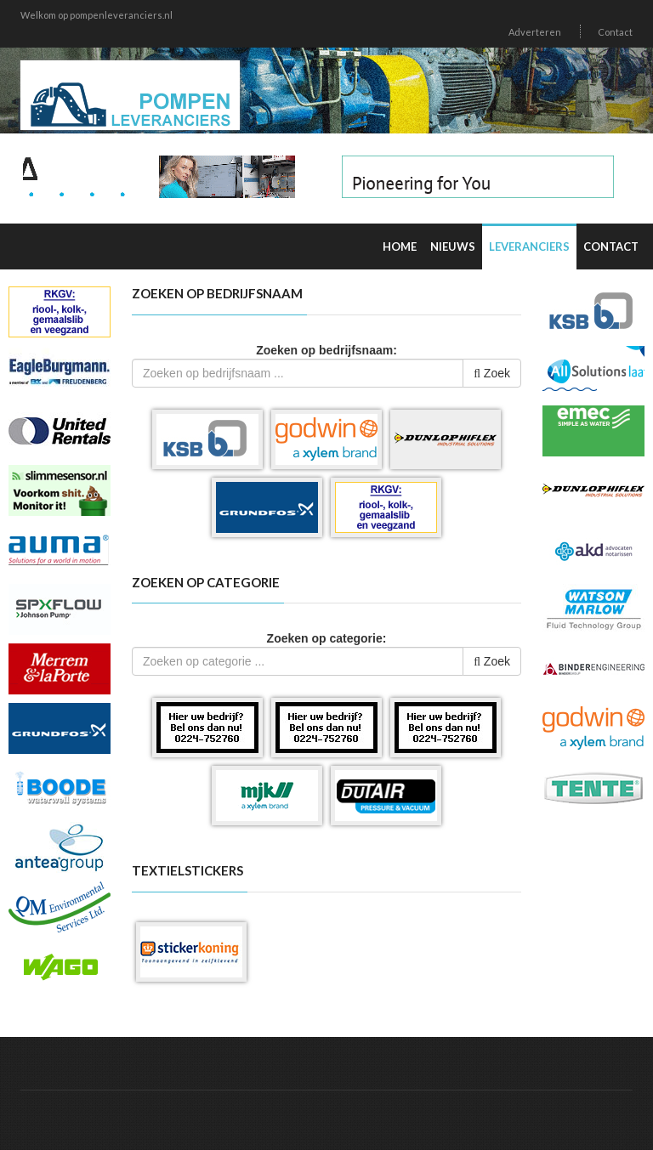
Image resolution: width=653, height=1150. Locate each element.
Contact (615, 31)
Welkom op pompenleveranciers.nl (96, 14)
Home (400, 246)
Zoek (492, 373)
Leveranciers (529, 246)
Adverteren (534, 31)
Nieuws (452, 246)
